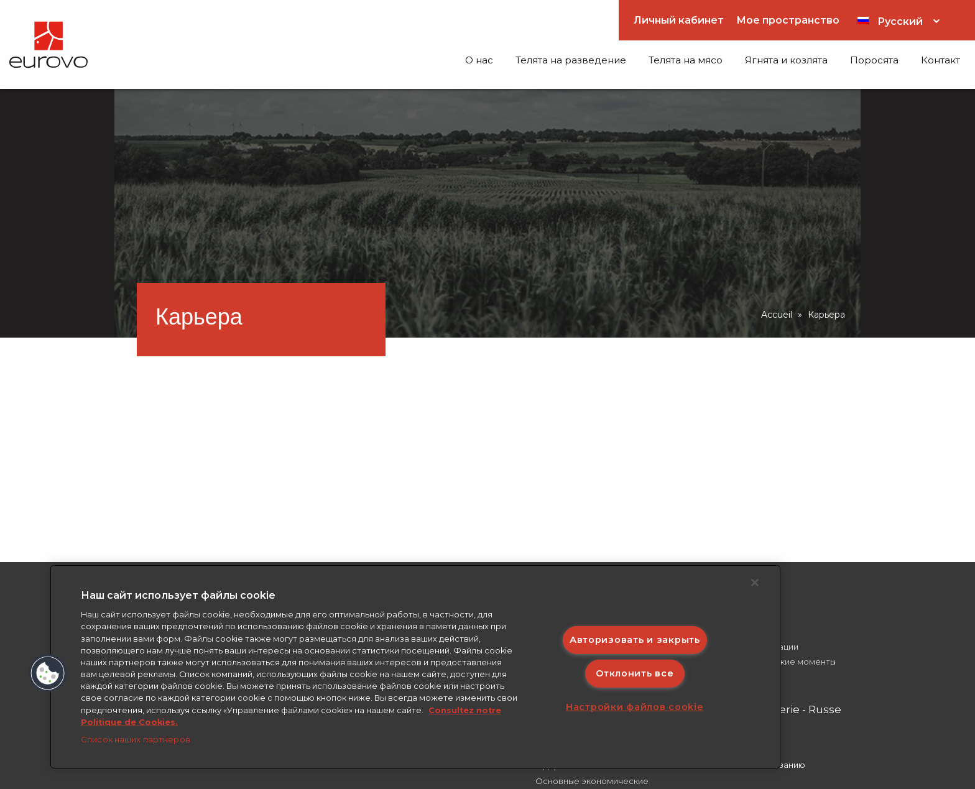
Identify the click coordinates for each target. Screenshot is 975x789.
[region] (415, 667)
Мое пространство (787, 20)
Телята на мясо (686, 60)
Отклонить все (634, 673)
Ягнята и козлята (786, 60)
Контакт (940, 60)
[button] (48, 673)
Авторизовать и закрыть (635, 639)
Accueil (776, 314)
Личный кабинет (679, 20)
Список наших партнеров (135, 739)
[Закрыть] (755, 582)
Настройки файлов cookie (635, 707)
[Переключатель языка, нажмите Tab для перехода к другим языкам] (898, 20)
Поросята (874, 60)
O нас (479, 60)
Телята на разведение (570, 60)
